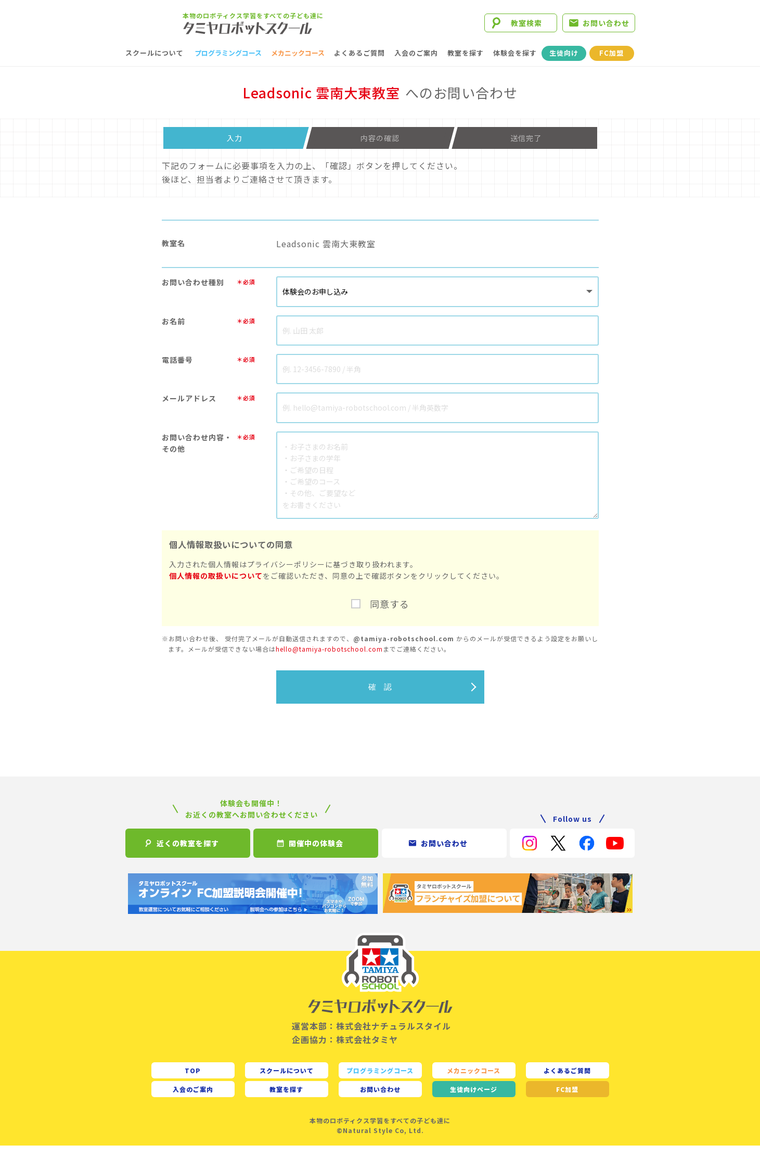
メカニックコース (298, 64)
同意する (389, 615)
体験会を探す (515, 64)
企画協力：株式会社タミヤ (345, 1050)
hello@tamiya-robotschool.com (329, 659)
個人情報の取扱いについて (216, 587)
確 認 (380, 697)
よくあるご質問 (359, 64)
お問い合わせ (606, 28)
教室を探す (465, 64)
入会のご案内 (416, 64)
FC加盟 (611, 64)
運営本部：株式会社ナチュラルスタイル (371, 1037)
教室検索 (526, 28)
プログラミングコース (228, 64)
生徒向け (563, 64)
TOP (193, 1081)
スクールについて (154, 64)
